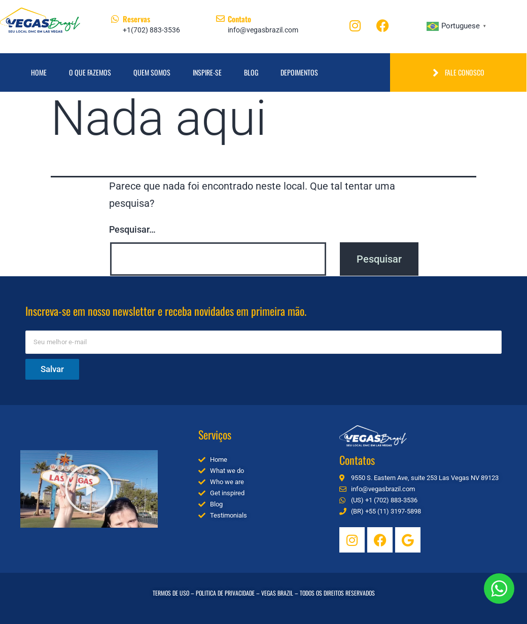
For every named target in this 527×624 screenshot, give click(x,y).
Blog (251, 72)
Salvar (52, 369)
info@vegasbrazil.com (263, 30)
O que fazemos (90, 72)
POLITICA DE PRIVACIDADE (225, 593)
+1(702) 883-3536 (151, 30)
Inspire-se (207, 72)
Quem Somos (151, 72)
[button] (89, 488)
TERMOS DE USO (171, 593)
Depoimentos (299, 72)
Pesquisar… (132, 229)
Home (39, 72)
